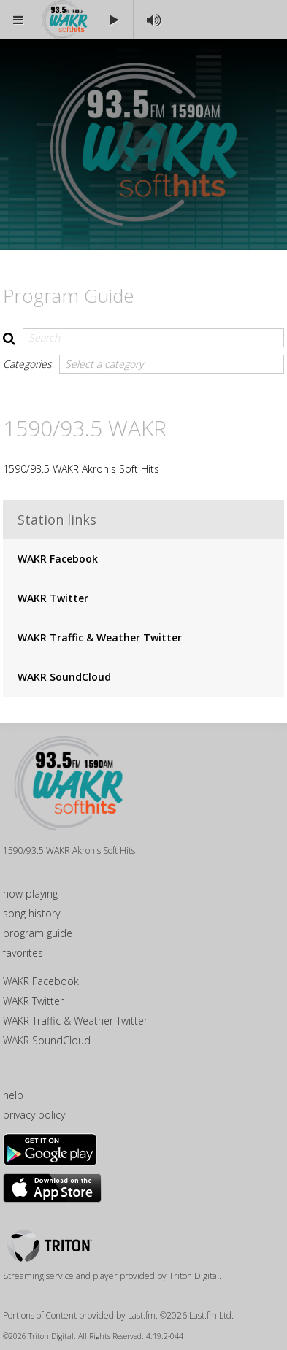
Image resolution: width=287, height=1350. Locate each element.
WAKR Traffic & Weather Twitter (100, 637)
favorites (23, 953)
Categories (27, 364)
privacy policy (34, 1115)
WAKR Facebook (58, 559)
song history (31, 913)
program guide (37, 933)
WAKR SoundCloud (64, 677)
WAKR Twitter (53, 598)
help (13, 1095)
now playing (30, 893)
